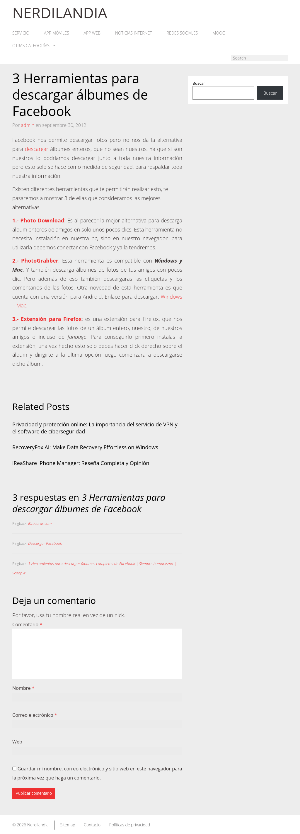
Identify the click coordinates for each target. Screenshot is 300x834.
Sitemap (67, 825)
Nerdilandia (38, 825)
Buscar (198, 83)
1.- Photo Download (38, 220)
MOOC (218, 33)
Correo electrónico (34, 715)
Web (17, 741)
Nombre (23, 688)
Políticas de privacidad (129, 825)
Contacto (92, 825)
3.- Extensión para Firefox (47, 318)
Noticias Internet (133, 33)
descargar (36, 148)
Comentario (27, 624)
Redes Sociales (182, 33)
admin (27, 125)
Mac (21, 305)
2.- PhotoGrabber (35, 260)
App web (92, 33)
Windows (171, 296)
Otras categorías (34, 46)
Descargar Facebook (45, 543)
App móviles (56, 33)
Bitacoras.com (40, 523)
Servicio (20, 33)
